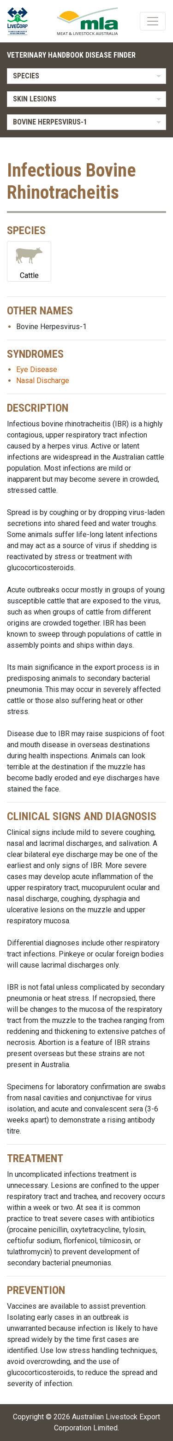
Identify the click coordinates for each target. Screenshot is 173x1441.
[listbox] (86, 76)
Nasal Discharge (42, 380)
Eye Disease (36, 369)
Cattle (29, 261)
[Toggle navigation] (153, 21)
